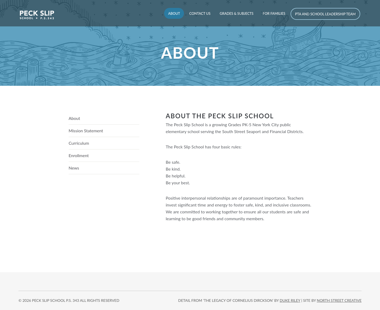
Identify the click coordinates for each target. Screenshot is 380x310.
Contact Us (199, 13)
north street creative (339, 300)
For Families (274, 13)
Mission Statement (86, 130)
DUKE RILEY (290, 300)
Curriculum (79, 142)
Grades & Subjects (236, 13)
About (174, 13)
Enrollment (79, 155)
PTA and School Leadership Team (325, 14)
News (74, 167)
